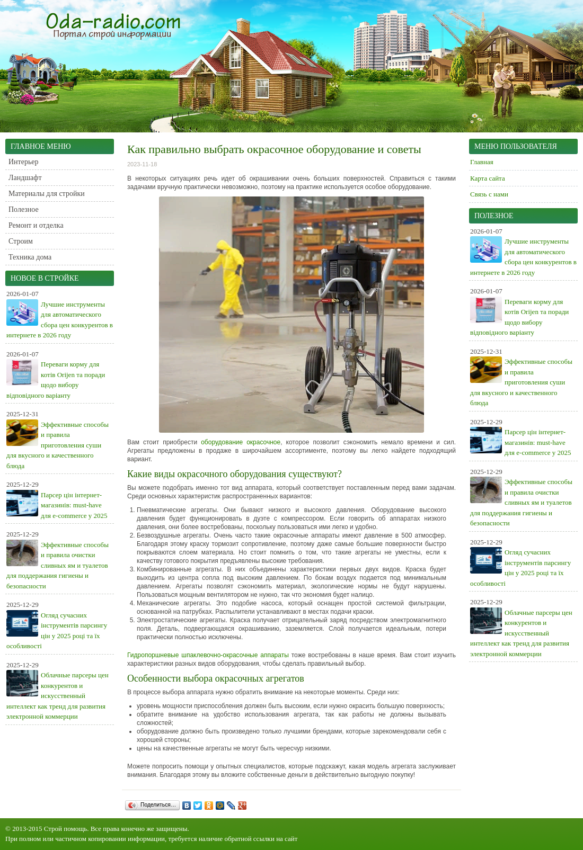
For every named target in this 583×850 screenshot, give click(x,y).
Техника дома (29, 257)
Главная (481, 162)
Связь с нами (489, 194)
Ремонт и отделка (36, 225)
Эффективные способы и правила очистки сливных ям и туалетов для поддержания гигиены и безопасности (57, 565)
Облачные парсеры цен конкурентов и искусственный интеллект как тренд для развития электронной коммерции (57, 695)
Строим (20, 241)
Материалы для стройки (46, 194)
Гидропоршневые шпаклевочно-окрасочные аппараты (208, 655)
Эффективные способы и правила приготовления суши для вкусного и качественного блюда (57, 445)
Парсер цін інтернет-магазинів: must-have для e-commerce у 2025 (74, 505)
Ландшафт (25, 178)
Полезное (23, 209)
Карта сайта (487, 178)
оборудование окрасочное (240, 442)
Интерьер (23, 162)
